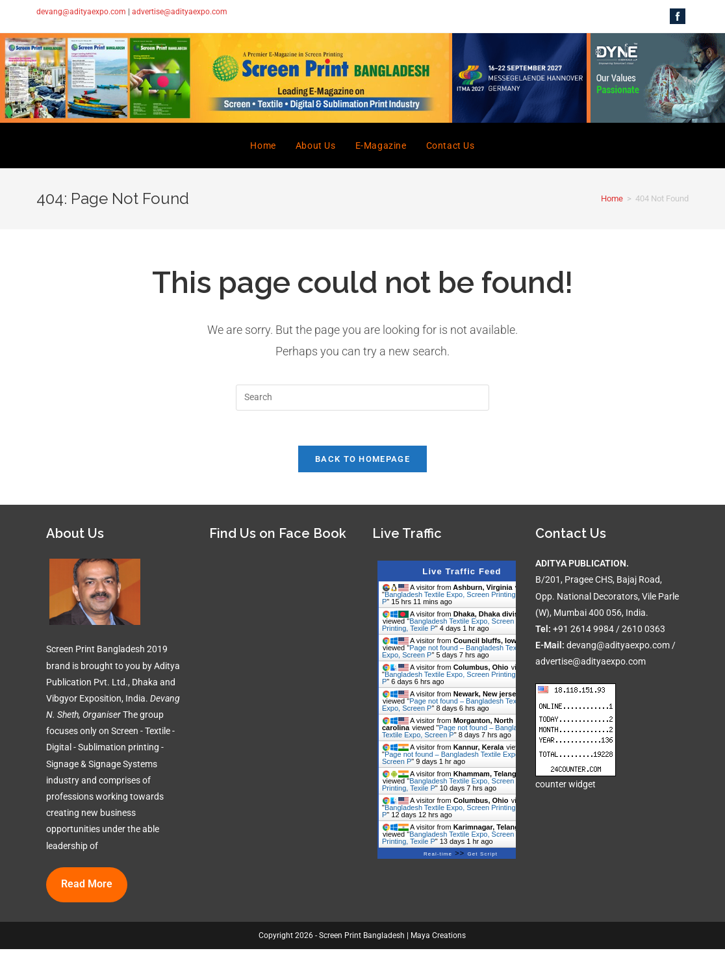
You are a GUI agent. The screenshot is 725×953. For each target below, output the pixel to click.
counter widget (565, 787)
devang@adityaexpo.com (81, 11)
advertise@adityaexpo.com (179, 11)
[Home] (612, 198)
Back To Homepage (362, 463)
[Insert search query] (362, 398)
